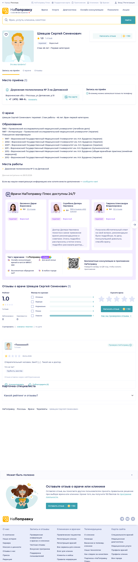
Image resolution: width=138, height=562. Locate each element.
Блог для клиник (65, 551)
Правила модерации (67, 559)
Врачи (44, 10)
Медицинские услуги (121, 546)
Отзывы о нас (9, 551)
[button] (62, 20)
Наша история (9, 539)
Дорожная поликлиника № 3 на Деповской (39, 89)
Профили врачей (119, 550)
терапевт (42, 43)
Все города (116, 558)
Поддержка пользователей (37, 554)
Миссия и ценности (12, 547)
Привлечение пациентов (69, 535)
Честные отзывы (37, 545)
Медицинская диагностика (118, 540)
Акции (126, 10)
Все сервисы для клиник (68, 547)
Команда (88, 539)
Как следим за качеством (96, 554)
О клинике (89, 535)
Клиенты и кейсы (65, 555)
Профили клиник (119, 554)
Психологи (112, 10)
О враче (27, 70)
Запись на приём (11, 70)
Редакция (7, 559)
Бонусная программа (40, 549)
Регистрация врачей (66, 543)
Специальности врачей (122, 535)
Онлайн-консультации (91, 10)
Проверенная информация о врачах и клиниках (39, 538)
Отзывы (38, 70)
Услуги (55, 10)
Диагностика (69, 10)
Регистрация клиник (66, 539)
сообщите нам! (90, 181)
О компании (8, 535)
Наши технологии (92, 550)
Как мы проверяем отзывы (116, 316)
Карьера (7, 543)
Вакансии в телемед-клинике (94, 544)
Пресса (6, 555)
